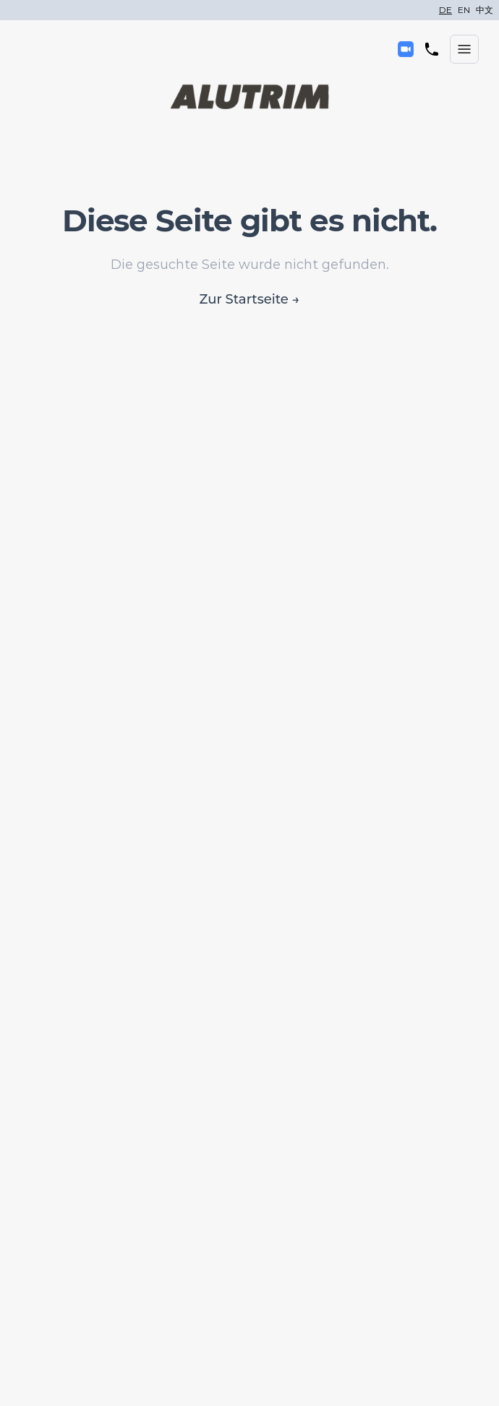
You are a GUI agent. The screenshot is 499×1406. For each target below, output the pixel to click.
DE (445, 9)
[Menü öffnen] (464, 49)
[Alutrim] (249, 96)
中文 (484, 9)
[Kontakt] (406, 49)
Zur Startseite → (249, 299)
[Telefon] (431, 49)
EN (464, 9)
